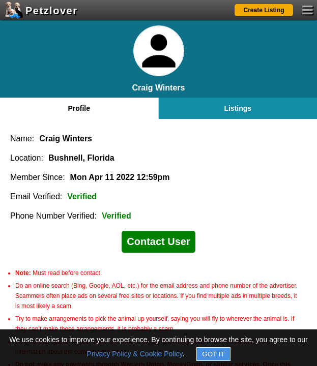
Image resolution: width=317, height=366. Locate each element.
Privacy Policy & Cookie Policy (135, 354)
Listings (237, 108)
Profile (79, 108)
